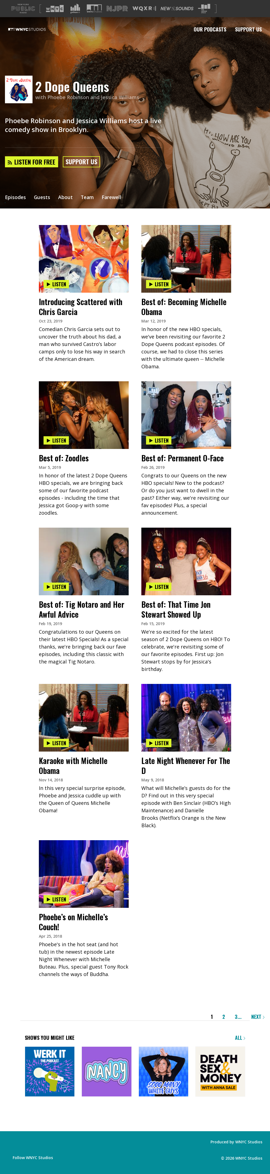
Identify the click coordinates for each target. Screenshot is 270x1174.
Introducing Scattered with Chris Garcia (80, 306)
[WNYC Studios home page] (34, 29)
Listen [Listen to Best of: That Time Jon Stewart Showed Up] (159, 586)
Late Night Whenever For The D (185, 765)
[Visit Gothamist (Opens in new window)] (75, 9)
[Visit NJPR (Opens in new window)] (117, 9)
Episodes (15, 197)
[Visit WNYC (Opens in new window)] (55, 8)
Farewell (114, 197)
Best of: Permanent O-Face (182, 458)
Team (89, 197)
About (66, 197)
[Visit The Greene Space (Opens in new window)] (204, 9)
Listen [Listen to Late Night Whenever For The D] (159, 743)
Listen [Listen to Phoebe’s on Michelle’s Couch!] (56, 899)
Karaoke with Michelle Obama (73, 765)
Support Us (248, 29)
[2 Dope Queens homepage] (20, 90)
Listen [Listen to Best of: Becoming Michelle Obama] (159, 284)
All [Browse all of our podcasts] (240, 1037)
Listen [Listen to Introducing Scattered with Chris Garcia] (56, 284)
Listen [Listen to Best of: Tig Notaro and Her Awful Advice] (56, 586)
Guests (42, 197)
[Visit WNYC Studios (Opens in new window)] (94, 8)
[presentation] (84, 242)
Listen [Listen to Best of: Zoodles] (56, 440)
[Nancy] (106, 1072)
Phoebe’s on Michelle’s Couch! (73, 921)
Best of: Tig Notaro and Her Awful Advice (81, 609)
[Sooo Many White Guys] (163, 1072)
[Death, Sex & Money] (220, 1072)
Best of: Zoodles (64, 458)
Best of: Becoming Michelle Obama (183, 306)
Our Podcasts (210, 29)
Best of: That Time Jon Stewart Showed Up (175, 609)
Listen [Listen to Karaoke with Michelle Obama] (56, 743)
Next (257, 1016)
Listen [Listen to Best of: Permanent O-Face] (159, 440)
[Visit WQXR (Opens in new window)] (144, 8)
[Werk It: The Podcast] (50, 1072)
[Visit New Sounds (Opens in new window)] (177, 8)
